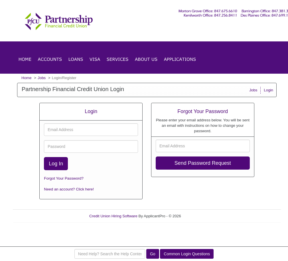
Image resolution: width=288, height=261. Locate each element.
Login (268, 90)
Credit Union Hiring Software (113, 216)
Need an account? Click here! (69, 189)
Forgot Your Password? (64, 178)
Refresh (197, 216)
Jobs (42, 78)
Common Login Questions (187, 254)
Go (152, 254)
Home (26, 78)
